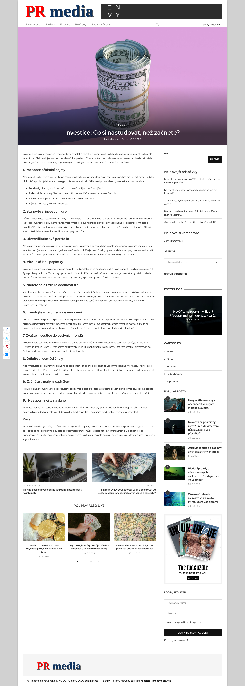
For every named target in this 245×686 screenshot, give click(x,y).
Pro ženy (80, 24)
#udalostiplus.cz (115, 139)
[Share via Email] (6, 354)
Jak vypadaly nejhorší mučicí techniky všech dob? (190, 222)
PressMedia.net (38, 681)
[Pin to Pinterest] (6, 346)
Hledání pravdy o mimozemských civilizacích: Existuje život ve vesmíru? (204, 474)
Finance (65, 24)
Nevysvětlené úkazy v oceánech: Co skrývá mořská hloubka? (202, 404)
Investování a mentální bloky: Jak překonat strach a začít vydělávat (134, 547)
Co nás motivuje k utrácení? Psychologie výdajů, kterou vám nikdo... (44, 549)
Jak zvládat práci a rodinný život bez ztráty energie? (205, 450)
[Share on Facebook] (6, 330)
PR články (104, 681)
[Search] (157, 24)
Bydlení (50, 24)
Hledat (168, 153)
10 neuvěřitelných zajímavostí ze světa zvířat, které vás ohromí (203, 498)
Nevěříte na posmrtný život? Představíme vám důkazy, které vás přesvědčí (203, 427)
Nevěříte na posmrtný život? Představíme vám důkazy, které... (193, 314)
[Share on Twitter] (6, 338)
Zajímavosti (33, 24)
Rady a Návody (101, 24)
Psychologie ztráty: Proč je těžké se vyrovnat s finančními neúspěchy (89, 547)
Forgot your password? (176, 640)
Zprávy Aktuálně (210, 24)
